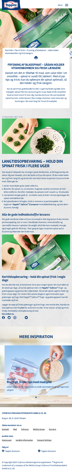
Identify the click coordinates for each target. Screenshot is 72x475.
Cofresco (25, 429)
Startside (9, 50)
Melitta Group (39, 429)
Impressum (7, 440)
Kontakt (5, 429)
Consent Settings (44, 440)
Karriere (52, 429)
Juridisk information (24, 440)
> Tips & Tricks (19, 50)
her (22, 307)
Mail (15, 429)
